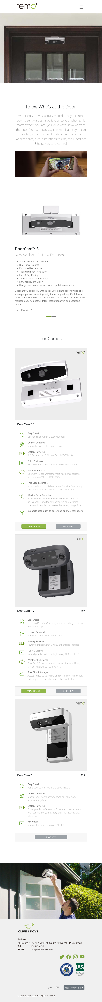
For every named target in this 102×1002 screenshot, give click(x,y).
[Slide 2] (53, 316)
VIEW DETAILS (33, 526)
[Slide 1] (48, 316)
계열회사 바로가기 (73, 987)
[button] (81, 7)
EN (57, 987)
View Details (24, 310)
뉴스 (50, 987)
